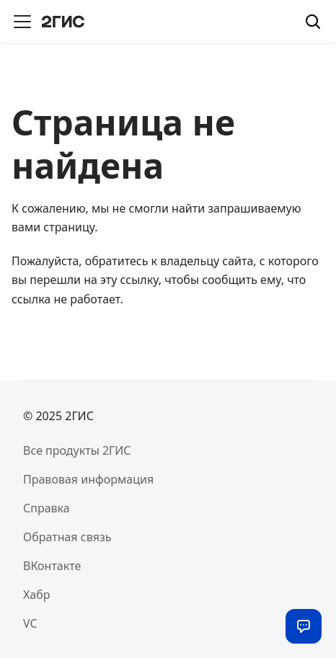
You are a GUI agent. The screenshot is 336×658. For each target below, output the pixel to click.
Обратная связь (67, 537)
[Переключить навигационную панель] (22, 21)
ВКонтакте (52, 566)
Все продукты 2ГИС (77, 450)
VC (30, 623)
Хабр (36, 595)
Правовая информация (88, 479)
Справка (46, 508)
